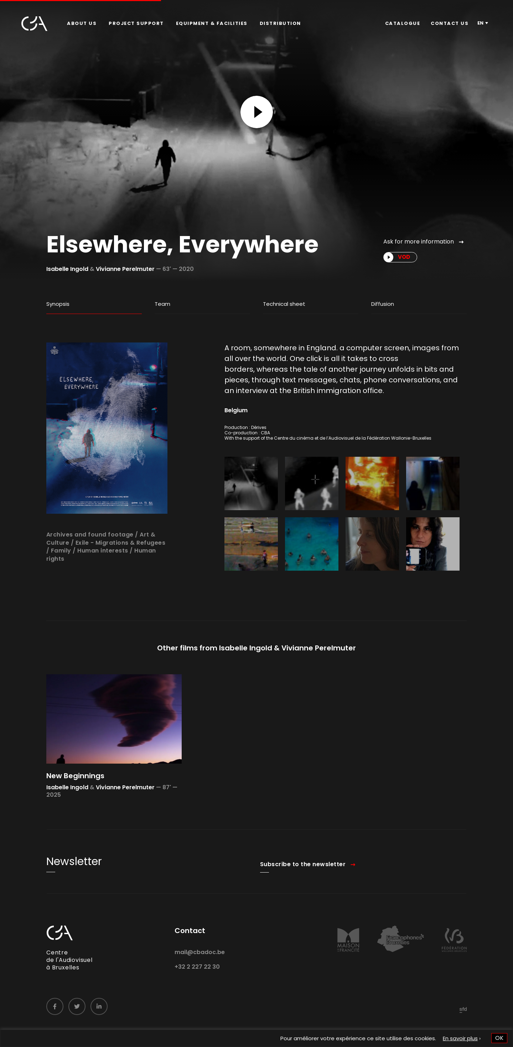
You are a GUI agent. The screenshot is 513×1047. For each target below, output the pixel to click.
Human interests (102, 576)
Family (61, 576)
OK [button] (499, 1038)
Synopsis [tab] (57, 304)
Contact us (449, 23)
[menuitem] (82, 23)
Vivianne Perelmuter (125, 269)
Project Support (136, 23)
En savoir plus (460, 1038)
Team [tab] (162, 304)
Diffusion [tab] (382, 304)
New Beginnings (75, 801)
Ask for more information (418, 241)
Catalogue (402, 23)
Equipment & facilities (212, 23)
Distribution (280, 23)
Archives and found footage (90, 560)
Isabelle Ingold (67, 269)
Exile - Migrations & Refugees (121, 568)
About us (82, 23)
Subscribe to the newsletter (303, 889)
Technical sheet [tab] (284, 304)
